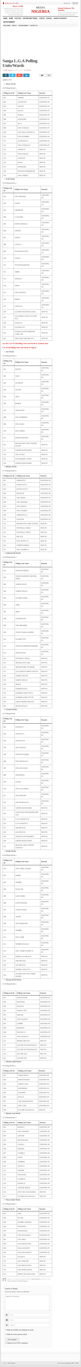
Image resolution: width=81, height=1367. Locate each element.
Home (11, 18)
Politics (18, 18)
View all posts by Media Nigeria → (18, 1281)
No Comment (27, 70)
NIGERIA (40, 11)
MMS (77, 1363)
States (42, 18)
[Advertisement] (40, 44)
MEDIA (40, 7)
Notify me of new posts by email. (17, 1334)
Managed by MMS (69, 1363)
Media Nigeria (8, 70)
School (49, 18)
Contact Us (33, 25)
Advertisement (23, 25)
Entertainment (9, 22)
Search (67, 3)
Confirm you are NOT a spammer (16, 1343)
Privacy (14, 25)
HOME (5, 18)
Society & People (60, 18)
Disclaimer (6, 25)
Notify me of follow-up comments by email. (20, 1330)
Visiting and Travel (30, 18)
